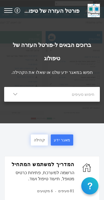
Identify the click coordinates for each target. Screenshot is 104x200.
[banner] (52, 61)
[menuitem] (18, 10)
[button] (16, 10)
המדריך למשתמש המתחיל (43, 164)
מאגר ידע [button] (62, 139)
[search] (63, 94)
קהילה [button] (39, 139)
